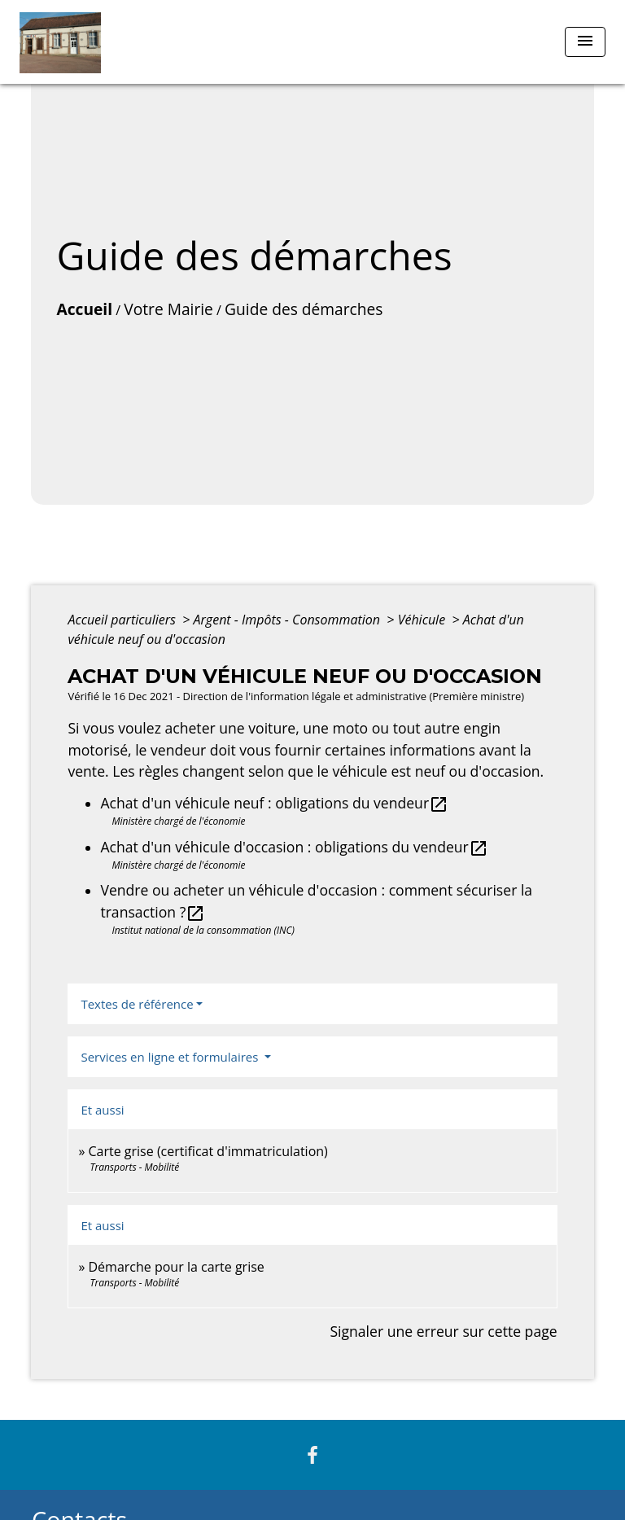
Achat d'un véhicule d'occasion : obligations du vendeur (293, 846)
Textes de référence (137, 1004)
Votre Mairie (168, 309)
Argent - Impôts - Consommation (289, 620)
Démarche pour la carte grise (176, 1267)
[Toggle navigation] (585, 42)
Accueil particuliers (123, 620)
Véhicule (423, 620)
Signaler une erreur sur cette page (443, 1331)
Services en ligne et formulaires (171, 1057)
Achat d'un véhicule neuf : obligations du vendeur (274, 803)
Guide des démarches (303, 309)
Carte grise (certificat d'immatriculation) (208, 1151)
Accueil (84, 309)
